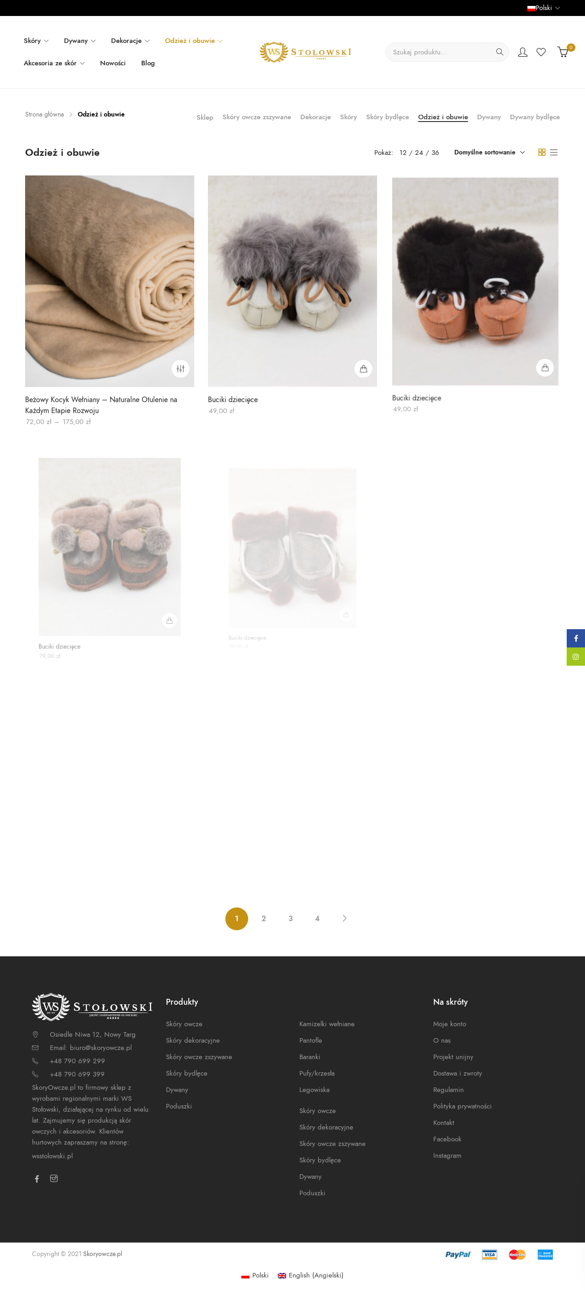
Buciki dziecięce (233, 398)
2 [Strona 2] (263, 919)
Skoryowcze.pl (102, 1254)
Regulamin (448, 1089)
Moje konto (449, 1024)
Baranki (309, 1056)
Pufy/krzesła (317, 1073)
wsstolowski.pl (52, 1156)
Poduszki (179, 1106)
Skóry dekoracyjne (193, 1040)
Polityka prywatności (462, 1106)
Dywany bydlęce (535, 117)
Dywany (489, 117)
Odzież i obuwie (443, 117)
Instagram (447, 1155)
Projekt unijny (453, 1056)
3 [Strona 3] (290, 919)
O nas (442, 1040)
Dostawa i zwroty (457, 1073)
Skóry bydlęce (387, 117)
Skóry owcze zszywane (257, 117)
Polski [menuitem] (260, 1275)
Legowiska (314, 1089)
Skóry (348, 117)
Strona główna (44, 114)
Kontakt (443, 1122)
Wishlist (542, 52)
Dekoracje (315, 117)
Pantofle (310, 1040)
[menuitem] (255, 1275)
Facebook (447, 1139)
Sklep (205, 117)
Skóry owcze (184, 1024)
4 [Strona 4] (317, 919)
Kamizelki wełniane (327, 1024)
